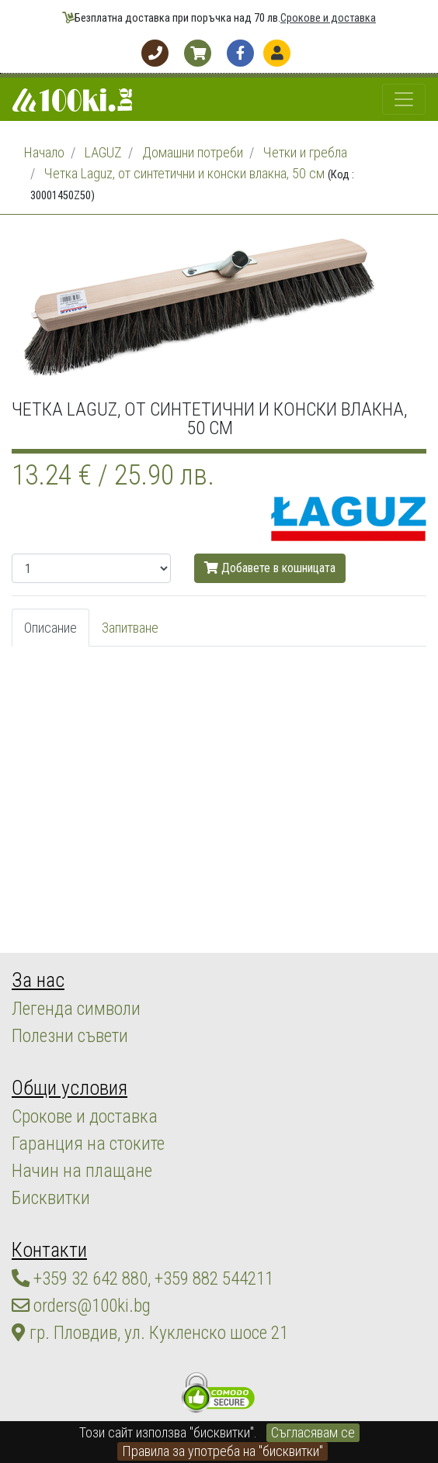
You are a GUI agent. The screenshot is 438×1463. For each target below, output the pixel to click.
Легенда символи (76, 1009)
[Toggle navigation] (404, 99)
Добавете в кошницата (269, 568)
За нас (38, 980)
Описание (50, 627)
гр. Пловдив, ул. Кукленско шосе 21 (150, 1333)
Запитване (130, 627)
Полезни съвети (70, 1036)
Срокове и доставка (328, 18)
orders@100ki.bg (81, 1305)
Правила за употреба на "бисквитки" (222, 1451)
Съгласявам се (313, 1432)
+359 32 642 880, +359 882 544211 (142, 1278)
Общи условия (69, 1087)
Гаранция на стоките (88, 1143)
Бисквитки (51, 1198)
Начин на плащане (82, 1171)
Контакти (49, 1249)
